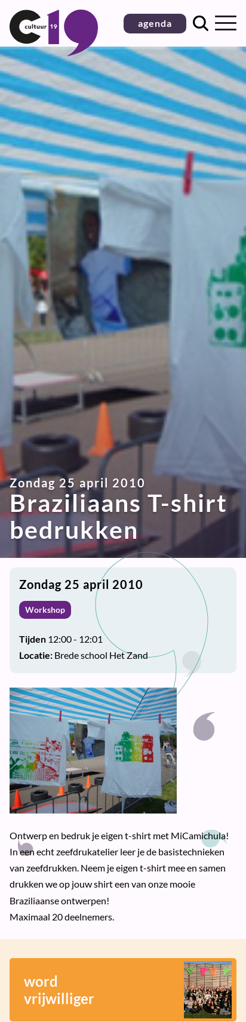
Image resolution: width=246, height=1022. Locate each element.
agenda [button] (155, 23)
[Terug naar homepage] (54, 52)
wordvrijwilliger (128, 989)
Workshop (45, 609)
